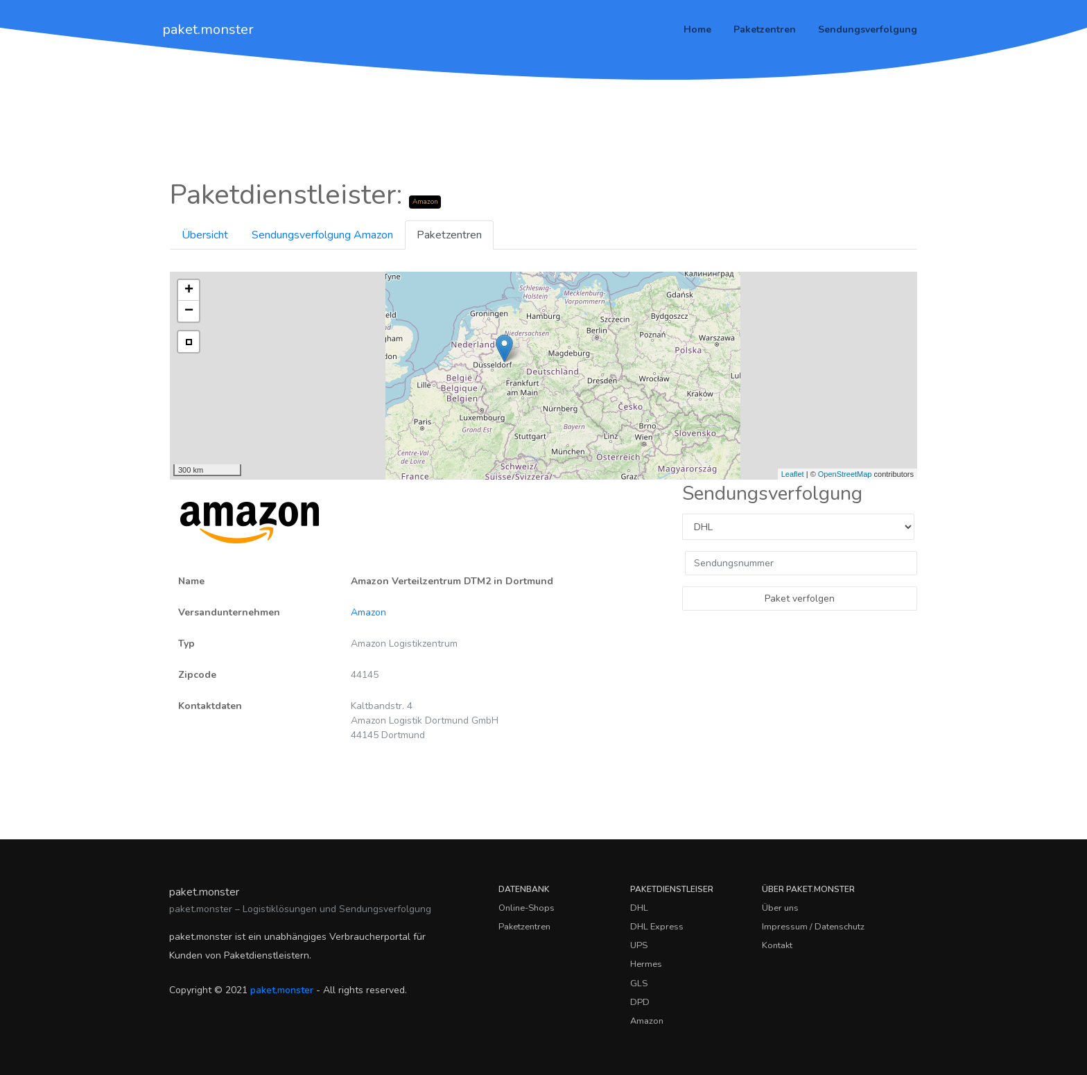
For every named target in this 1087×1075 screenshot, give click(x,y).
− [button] (188, 311)
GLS (638, 983)
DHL (639, 908)
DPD (640, 1002)
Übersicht (205, 235)
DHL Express (657, 926)
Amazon (368, 612)
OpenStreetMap (845, 474)
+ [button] (188, 290)
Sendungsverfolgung (867, 29)
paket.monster (208, 29)
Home (697, 29)
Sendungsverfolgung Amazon (322, 235)
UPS (638, 945)
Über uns (780, 908)
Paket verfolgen (800, 598)
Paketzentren (764, 29)
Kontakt (777, 945)
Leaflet (792, 474)
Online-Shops (526, 908)
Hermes (646, 964)
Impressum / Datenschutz (813, 926)
